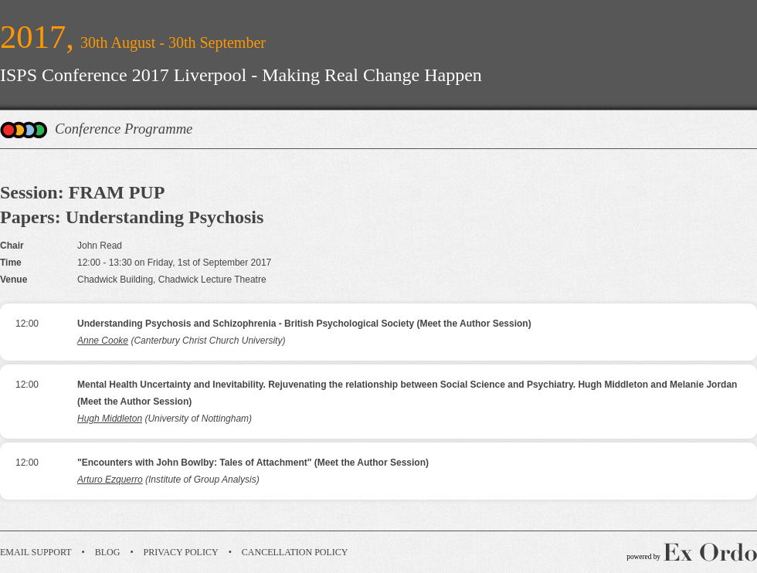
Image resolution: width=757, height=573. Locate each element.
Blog (108, 552)
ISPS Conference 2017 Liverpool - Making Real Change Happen (241, 75)
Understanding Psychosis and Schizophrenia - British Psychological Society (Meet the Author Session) (304, 323)
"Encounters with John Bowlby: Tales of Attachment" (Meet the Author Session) (253, 462)
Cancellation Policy (295, 552)
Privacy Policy (181, 552)
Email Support (36, 552)
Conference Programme (123, 128)
